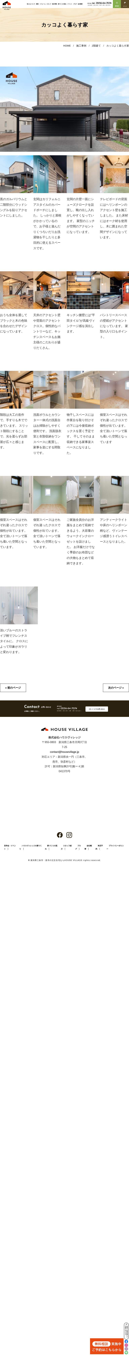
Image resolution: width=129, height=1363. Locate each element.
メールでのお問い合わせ (98, 709)
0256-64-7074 (102, 3)
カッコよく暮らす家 (117, 45)
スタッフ (49, 4)
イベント (69, 4)
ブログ (75, 4)
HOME (67, 45)
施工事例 (54, 4)
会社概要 (80, 4)
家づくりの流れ (62, 4)
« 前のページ (13, 687)
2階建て (96, 45)
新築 (37, 4)
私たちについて (31, 4)
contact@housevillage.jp (64, 751)
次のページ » (116, 687)
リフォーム (43, 4)
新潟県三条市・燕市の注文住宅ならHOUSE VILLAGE (56, 860)
